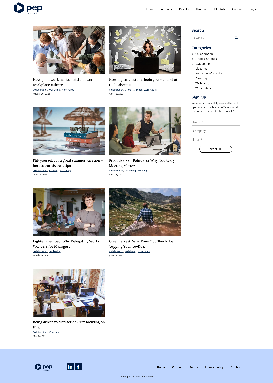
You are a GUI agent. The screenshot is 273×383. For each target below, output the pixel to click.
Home (149, 9)
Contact (237, 9)
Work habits (67, 89)
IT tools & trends (133, 89)
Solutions (166, 9)
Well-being (54, 89)
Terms (194, 367)
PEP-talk (219, 9)
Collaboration (40, 89)
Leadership (131, 170)
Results (184, 9)
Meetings (143, 170)
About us (201, 9)
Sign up (215, 149)
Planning (53, 170)
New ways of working (209, 73)
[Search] (238, 37)
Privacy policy (214, 367)
